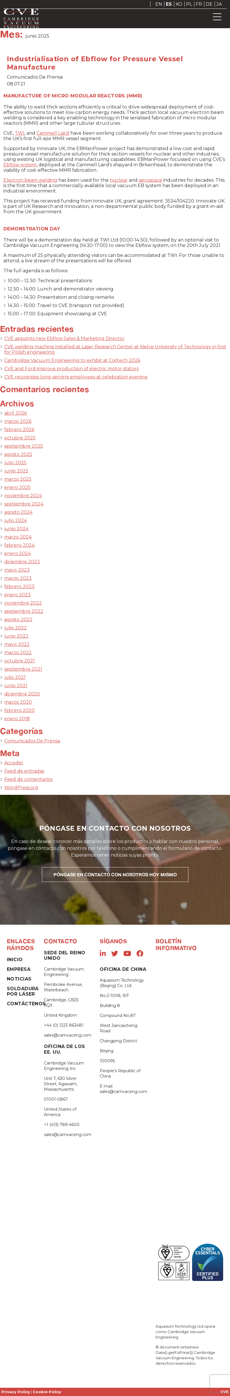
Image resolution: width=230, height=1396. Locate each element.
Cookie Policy (47, 1391)
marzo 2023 (18, 578)
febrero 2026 (19, 429)
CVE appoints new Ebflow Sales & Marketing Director (64, 338)
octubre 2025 (20, 438)
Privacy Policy (15, 1391)
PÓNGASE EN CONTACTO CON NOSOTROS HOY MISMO (115, 874)
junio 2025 (16, 471)
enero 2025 (17, 487)
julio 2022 (15, 628)
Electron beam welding (30, 180)
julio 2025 (15, 462)
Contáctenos (26, 1003)
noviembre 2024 (23, 495)
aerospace (150, 180)
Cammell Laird (52, 133)
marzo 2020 (18, 702)
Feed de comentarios (28, 779)
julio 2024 (15, 520)
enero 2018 (17, 718)
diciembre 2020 (22, 694)
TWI (20, 133)
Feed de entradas (24, 771)
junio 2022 (16, 636)
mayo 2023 (17, 570)
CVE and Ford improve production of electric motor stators (71, 368)
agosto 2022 (18, 619)
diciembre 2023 (22, 561)
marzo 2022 (18, 652)
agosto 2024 (18, 512)
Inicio (15, 959)
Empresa (18, 969)
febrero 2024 (19, 545)
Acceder (13, 762)
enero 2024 (17, 553)
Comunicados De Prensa (32, 741)
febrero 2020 (19, 710)
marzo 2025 (17, 479)
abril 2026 (15, 413)
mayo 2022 (17, 644)
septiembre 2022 (23, 611)
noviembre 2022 (23, 603)
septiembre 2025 (23, 446)
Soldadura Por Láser (23, 991)
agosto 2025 (18, 454)
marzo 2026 (17, 421)
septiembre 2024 (23, 504)
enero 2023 (17, 594)
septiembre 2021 (23, 669)
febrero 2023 (19, 586)
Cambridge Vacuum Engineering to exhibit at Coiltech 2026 (72, 360)
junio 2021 (15, 685)
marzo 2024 (18, 537)
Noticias (19, 979)
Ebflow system (19, 164)
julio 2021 (15, 677)
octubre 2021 (19, 661)
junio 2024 (16, 528)
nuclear (119, 180)
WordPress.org (21, 787)
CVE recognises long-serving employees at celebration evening (76, 377)
